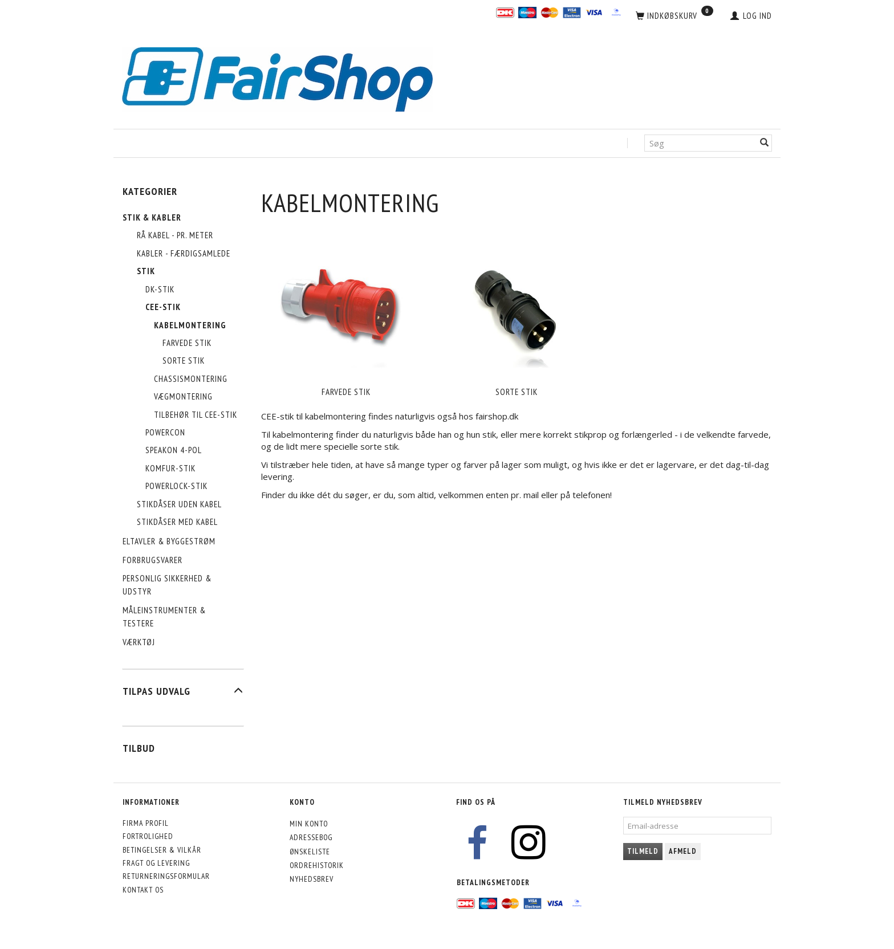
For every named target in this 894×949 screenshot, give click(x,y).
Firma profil (146, 823)
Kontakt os (143, 890)
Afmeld (683, 851)
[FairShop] (277, 78)
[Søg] (764, 143)
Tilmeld (643, 851)
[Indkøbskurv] (674, 16)
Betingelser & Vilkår (162, 850)
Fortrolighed (148, 836)
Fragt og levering (156, 863)
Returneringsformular (166, 876)
